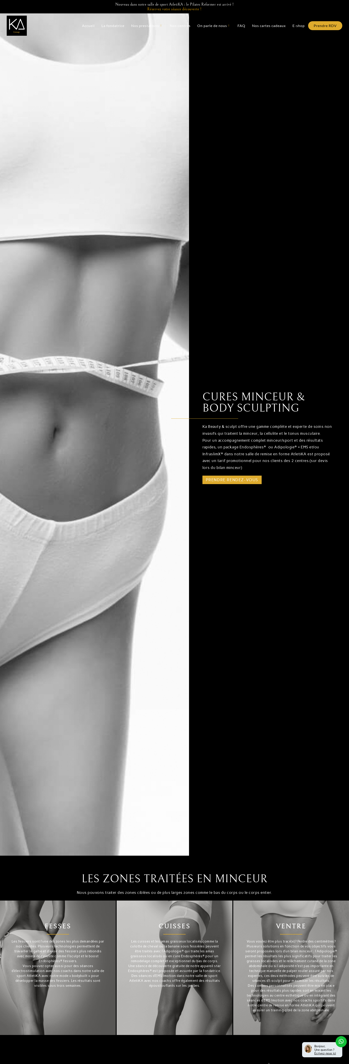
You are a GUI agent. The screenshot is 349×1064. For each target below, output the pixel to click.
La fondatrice (112, 25)
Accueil (88, 25)
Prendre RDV (325, 25)
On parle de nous (213, 25)
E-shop (298, 25)
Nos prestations (146, 25)
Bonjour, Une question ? (325, 1049)
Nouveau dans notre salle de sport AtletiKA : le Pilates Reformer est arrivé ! (174, 7)
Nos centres (180, 25)
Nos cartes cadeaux (269, 25)
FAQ (241, 25)
